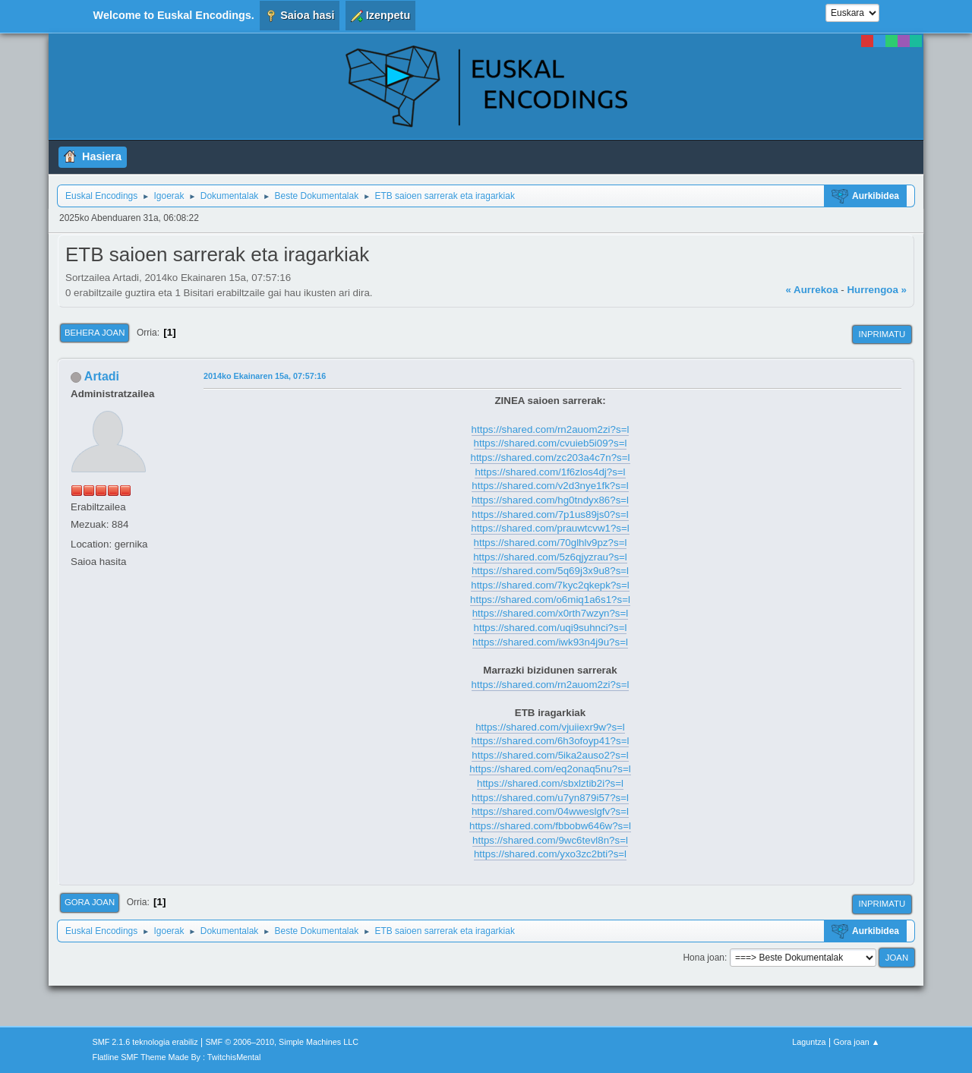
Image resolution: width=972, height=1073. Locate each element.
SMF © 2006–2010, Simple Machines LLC (281, 1041)
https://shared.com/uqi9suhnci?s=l (550, 627)
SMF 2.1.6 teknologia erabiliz (145, 1041)
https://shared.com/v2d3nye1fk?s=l (550, 485)
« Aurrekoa (811, 289)
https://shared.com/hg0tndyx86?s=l (550, 500)
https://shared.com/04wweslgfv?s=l (550, 811)
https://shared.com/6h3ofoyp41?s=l (551, 740)
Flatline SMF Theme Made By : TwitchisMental (177, 1057)
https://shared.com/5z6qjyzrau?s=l (550, 557)
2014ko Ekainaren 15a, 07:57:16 (265, 375)
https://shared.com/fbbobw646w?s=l (550, 826)
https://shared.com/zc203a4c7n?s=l (550, 457)
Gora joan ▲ (856, 1041)
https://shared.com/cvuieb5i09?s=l (550, 443)
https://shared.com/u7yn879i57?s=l (550, 797)
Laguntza (808, 1041)
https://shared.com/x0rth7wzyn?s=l (550, 613)
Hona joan (703, 957)
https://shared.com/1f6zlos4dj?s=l (550, 472)
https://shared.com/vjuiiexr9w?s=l (550, 727)
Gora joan (90, 902)
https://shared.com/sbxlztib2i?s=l (550, 783)
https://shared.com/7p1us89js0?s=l (550, 514)
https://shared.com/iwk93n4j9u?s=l (550, 642)
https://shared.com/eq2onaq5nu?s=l (549, 769)
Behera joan (95, 332)
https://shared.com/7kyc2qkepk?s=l (550, 585)
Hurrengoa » (877, 289)
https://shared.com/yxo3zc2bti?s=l (550, 854)
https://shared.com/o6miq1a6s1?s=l (550, 599)
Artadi (101, 376)
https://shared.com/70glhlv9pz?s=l (550, 542)
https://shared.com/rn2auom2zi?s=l (551, 429)
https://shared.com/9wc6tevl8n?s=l (550, 840)
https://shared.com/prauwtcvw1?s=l (550, 528)
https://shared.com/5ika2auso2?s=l (550, 755)
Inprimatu (882, 334)
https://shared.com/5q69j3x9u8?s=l (550, 570)
